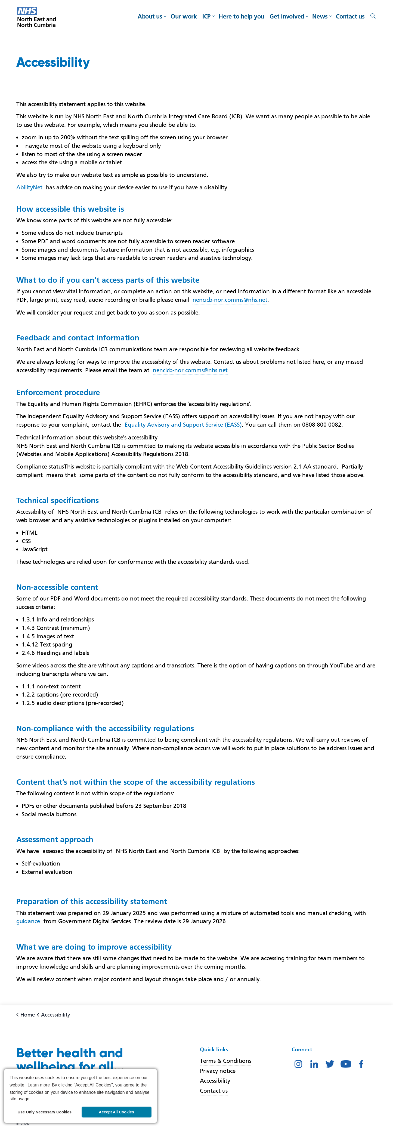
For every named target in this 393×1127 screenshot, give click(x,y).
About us (150, 16)
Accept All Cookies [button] (116, 1112)
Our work (184, 16)
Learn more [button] (39, 1085)
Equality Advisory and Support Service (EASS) (183, 424)
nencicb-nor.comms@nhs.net (230, 299)
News (320, 16)
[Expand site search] (373, 16)
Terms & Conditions (225, 1060)
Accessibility (215, 1080)
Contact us (350, 16)
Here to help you (241, 16)
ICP (206, 16)
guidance (28, 921)
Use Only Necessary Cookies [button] (45, 1112)
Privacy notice (218, 1070)
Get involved (287, 16)
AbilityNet (29, 187)
